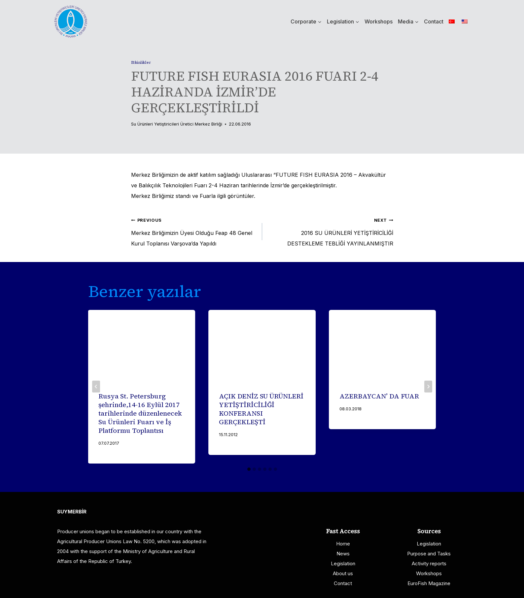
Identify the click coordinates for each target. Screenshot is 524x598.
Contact (433, 21)
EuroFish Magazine (428, 583)
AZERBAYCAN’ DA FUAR (379, 396)
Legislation (343, 563)
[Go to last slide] (96, 386)
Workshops (379, 21)
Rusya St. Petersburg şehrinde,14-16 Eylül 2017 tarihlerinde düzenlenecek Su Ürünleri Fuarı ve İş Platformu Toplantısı (140, 413)
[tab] (249, 469)
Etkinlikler (141, 62)
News (343, 553)
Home (343, 544)
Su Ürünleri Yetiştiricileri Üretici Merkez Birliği (176, 124)
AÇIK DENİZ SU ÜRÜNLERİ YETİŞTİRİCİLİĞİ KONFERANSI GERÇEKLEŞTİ (261, 409)
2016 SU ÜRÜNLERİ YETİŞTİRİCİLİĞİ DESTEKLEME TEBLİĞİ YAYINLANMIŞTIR (330, 230)
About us (343, 573)
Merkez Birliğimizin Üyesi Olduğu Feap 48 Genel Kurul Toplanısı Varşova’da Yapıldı (194, 230)
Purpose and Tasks (429, 553)
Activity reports (429, 563)
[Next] (428, 386)
